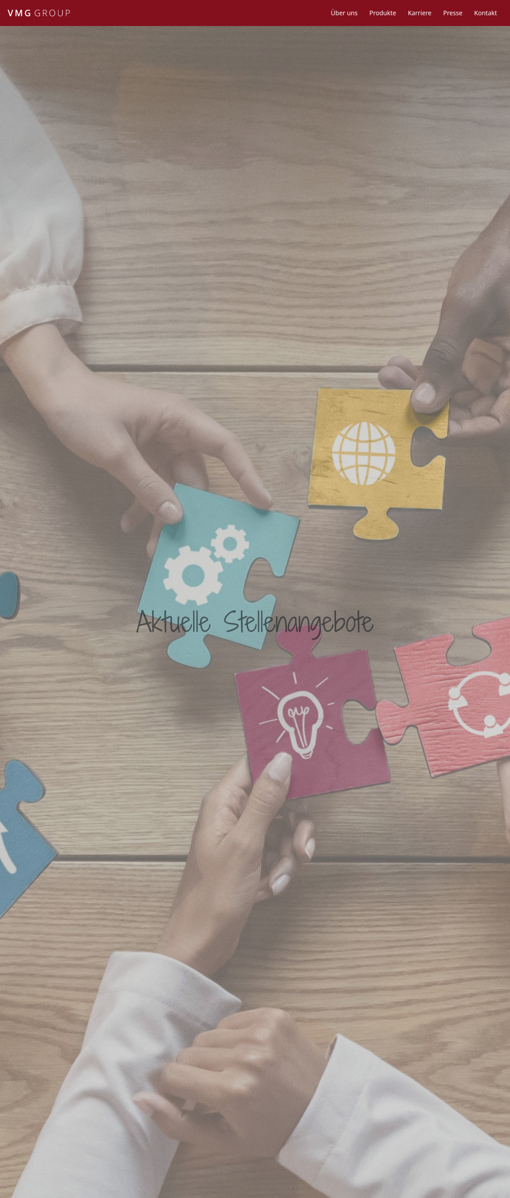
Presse (453, 12)
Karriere (420, 12)
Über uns (344, 12)
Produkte (382, 12)
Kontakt (485, 12)
